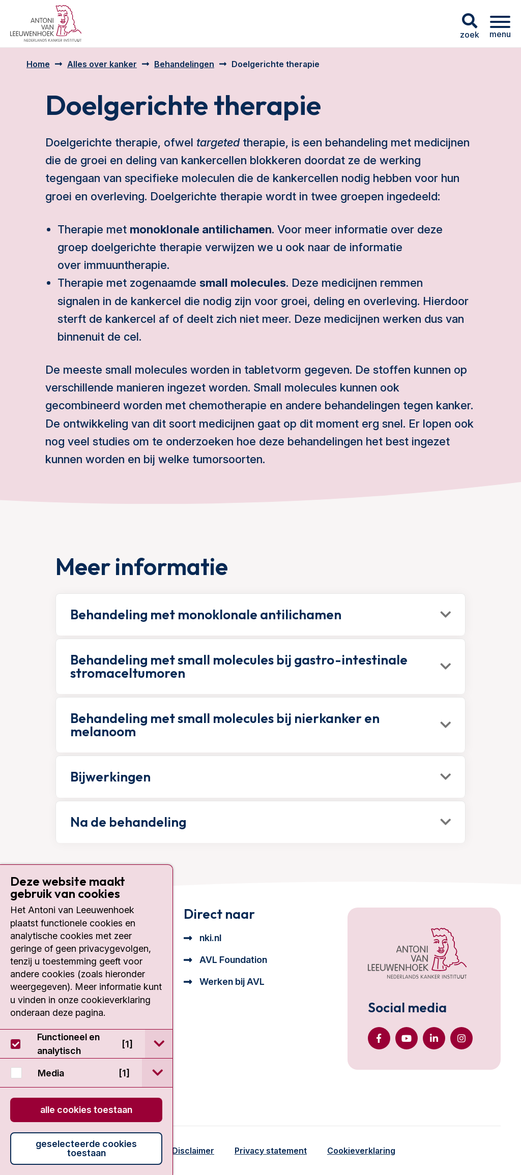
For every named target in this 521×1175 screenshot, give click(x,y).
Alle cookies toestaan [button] (86, 1109)
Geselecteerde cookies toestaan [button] (86, 1148)
